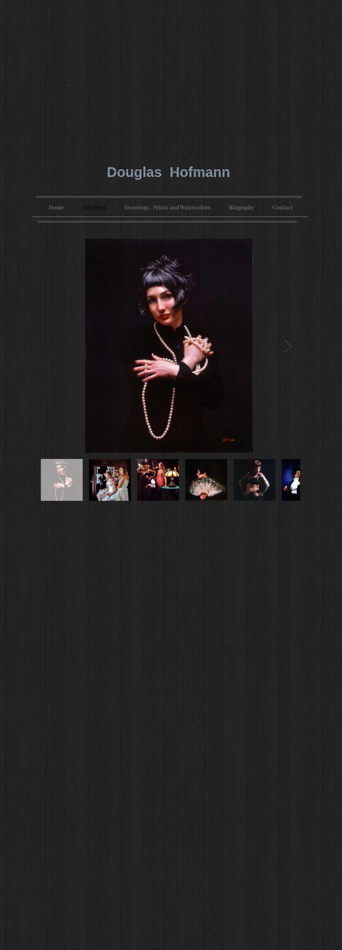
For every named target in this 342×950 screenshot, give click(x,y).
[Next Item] (288, 345)
